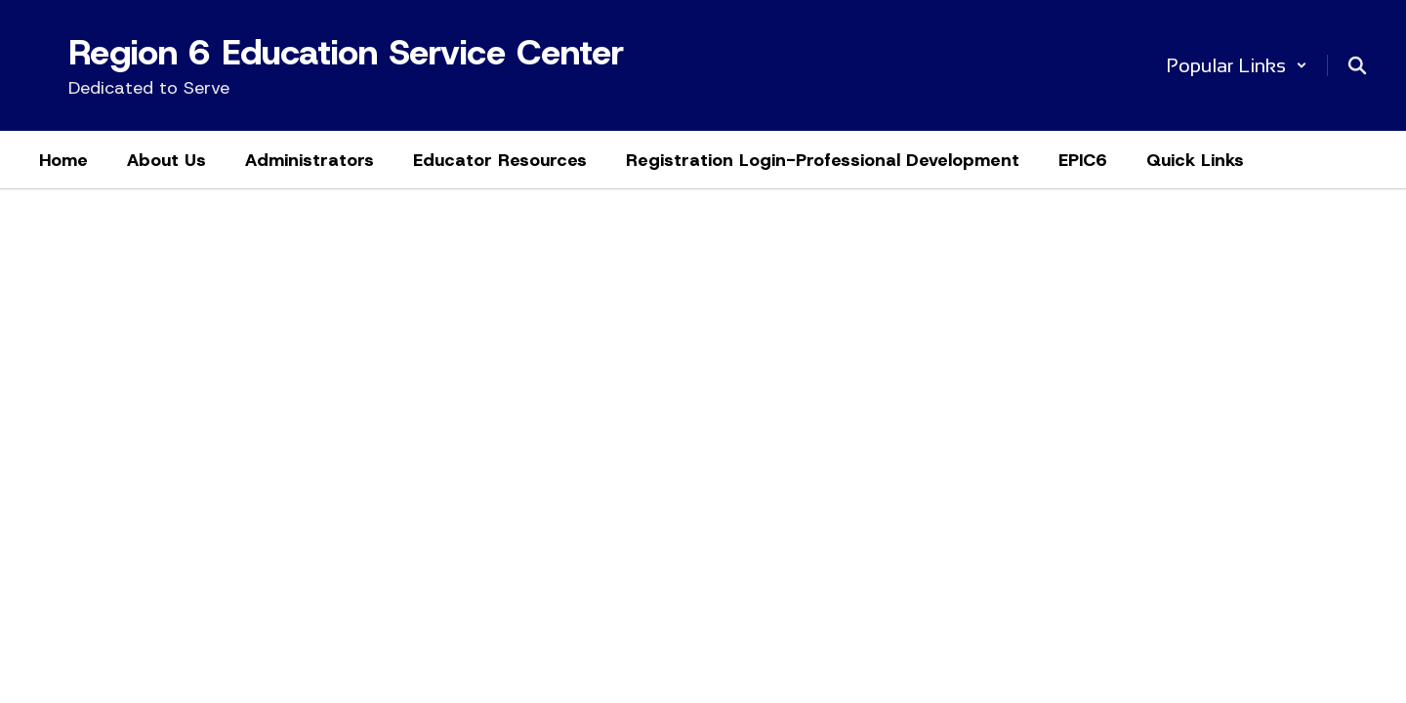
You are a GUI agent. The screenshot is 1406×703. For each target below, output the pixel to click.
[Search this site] (1357, 65)
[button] (1236, 65)
